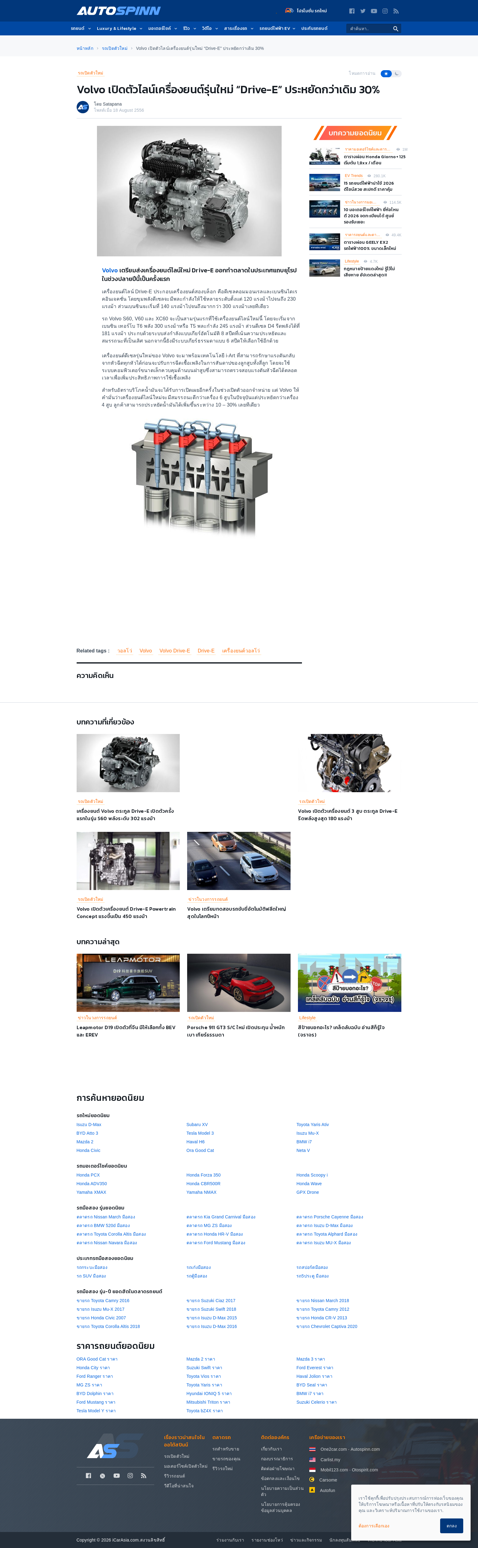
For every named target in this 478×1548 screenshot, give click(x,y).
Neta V (303, 1150)
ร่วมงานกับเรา (230, 1540)
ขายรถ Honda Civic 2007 (101, 1317)
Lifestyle (352, 261)
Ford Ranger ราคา (95, 1376)
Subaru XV (197, 1124)
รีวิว (190, 28)
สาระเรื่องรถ (239, 28)
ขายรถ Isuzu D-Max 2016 (212, 1326)
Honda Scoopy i (312, 1175)
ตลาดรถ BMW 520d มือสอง (103, 1225)
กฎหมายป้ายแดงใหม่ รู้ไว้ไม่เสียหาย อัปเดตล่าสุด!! (369, 272)
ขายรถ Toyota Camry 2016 (103, 1300)
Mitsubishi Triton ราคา (208, 1402)
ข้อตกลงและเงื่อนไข (280, 1478)
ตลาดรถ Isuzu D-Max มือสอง (324, 1225)
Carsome (328, 1480)
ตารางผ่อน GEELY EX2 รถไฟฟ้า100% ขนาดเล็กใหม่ (370, 245)
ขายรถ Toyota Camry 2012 (322, 1309)
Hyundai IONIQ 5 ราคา (209, 1393)
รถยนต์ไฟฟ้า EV (277, 28)
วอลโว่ (124, 650)
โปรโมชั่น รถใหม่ (306, 10)
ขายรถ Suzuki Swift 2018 (211, 1309)
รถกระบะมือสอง (92, 1267)
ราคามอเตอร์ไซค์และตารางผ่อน (369, 149)
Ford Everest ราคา (314, 1367)
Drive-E (206, 650)
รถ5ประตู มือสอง (312, 1275)
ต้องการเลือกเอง (374, 1525)
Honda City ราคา (93, 1367)
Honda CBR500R (204, 1183)
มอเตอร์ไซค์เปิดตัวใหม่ (185, 1466)
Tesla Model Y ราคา (96, 1410)
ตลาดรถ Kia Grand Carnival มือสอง (221, 1216)
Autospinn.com (365, 1449)
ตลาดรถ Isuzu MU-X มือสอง (323, 1242)
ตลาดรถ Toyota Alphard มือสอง (326, 1234)
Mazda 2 (85, 1141)
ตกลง (452, 1525)
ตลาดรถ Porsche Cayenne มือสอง (329, 1216)
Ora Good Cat (200, 1150)
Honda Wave (309, 1183)
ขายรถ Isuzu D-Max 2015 (212, 1317)
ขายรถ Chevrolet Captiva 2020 (326, 1326)
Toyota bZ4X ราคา (205, 1410)
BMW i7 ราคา (309, 1393)
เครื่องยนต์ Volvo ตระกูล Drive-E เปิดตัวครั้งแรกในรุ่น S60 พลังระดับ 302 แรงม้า (125, 814)
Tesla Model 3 (200, 1133)
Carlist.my (330, 1459)
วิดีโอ (210, 28)
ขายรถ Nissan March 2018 (322, 1300)
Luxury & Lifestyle (120, 28)
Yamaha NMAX (202, 1192)
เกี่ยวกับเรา (271, 1448)
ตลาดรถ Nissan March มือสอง (106, 1216)
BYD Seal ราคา (311, 1384)
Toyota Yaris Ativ (312, 1124)
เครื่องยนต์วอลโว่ (241, 650)
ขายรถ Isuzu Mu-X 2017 (101, 1309)
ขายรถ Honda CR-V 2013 (321, 1317)
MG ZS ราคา (89, 1384)
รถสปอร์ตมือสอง (312, 1267)
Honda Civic (89, 1150)
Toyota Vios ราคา (204, 1376)
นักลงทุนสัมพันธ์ (344, 1540)
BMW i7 (304, 1141)
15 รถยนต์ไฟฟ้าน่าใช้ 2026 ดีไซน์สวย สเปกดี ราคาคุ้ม (369, 186)
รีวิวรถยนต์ (174, 1476)
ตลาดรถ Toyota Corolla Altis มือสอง (111, 1234)
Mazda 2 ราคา (201, 1359)
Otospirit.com (365, 1469)
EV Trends (354, 176)
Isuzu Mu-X (307, 1133)
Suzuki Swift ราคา (205, 1367)
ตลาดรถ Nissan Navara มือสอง (107, 1242)
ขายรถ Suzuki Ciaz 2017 (211, 1300)
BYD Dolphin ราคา (95, 1393)
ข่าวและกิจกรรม (306, 1540)
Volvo (110, 270)
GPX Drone (307, 1192)
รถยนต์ (81, 28)
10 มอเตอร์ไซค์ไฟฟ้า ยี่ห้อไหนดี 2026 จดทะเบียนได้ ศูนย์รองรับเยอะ (371, 216)
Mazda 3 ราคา (310, 1359)
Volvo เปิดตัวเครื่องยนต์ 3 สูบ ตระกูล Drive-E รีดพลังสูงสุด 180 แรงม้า (347, 814)
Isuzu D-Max (89, 1124)
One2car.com (333, 1449)
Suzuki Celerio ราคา (316, 1402)
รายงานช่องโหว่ (267, 1540)
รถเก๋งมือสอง (199, 1267)
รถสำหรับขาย (225, 1448)
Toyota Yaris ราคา (204, 1384)
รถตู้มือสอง (197, 1275)
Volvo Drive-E (174, 650)
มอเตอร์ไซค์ (163, 28)
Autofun (327, 1490)
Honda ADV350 (92, 1183)
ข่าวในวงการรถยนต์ (208, 899)
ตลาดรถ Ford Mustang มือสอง (216, 1242)
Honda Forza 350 (204, 1175)
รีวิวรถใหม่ (222, 1468)
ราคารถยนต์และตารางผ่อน (363, 235)
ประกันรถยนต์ (314, 28)
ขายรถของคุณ (226, 1458)
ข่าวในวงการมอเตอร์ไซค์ (362, 202)
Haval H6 (196, 1141)
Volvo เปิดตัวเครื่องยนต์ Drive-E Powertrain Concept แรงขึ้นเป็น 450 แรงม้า (126, 912)
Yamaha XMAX (91, 1192)
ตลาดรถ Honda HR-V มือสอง (215, 1234)
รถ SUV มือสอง (91, 1275)
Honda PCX (88, 1175)
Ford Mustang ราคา (96, 1402)
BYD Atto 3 (87, 1133)
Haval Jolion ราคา (314, 1376)
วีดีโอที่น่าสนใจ (179, 1485)
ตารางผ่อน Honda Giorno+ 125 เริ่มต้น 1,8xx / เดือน (375, 160)
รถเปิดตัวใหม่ (90, 72)
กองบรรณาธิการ (277, 1458)
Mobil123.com (334, 1469)
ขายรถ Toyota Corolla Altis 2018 (108, 1326)
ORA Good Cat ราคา (97, 1359)
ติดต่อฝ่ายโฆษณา (278, 1468)
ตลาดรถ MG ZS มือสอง (209, 1225)
